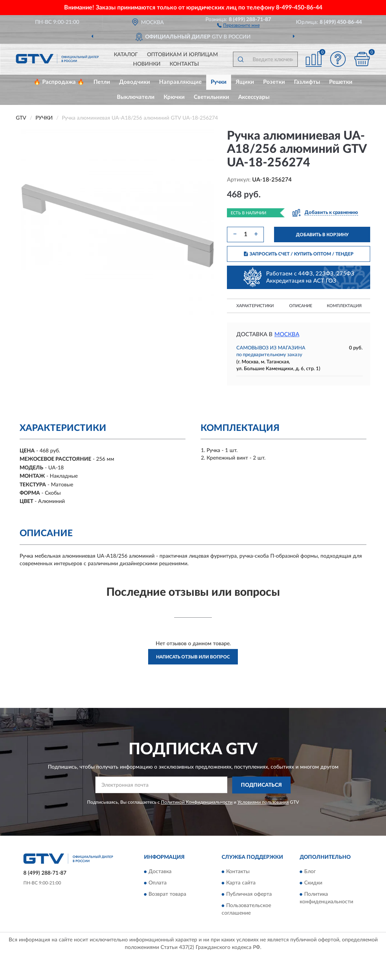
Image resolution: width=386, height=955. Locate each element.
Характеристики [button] (255, 306)
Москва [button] (286, 334)
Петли (101, 82)
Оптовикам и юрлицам (182, 54)
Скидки (313, 883)
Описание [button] (300, 306)
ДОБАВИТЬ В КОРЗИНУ (322, 234)
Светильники (211, 97)
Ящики (245, 82)
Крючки (174, 97)
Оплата (158, 883)
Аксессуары (254, 97)
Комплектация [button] (344, 306)
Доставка (160, 872)
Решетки (340, 82)
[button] (238, 25)
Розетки (274, 82)
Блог (310, 872)
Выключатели (136, 97)
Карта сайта (241, 883)
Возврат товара (167, 894)
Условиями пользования (263, 802)
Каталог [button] (126, 54)
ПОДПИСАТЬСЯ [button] (261, 785)
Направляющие (180, 82)
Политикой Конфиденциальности (197, 802)
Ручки (219, 82)
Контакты (184, 64)
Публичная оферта (249, 894)
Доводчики (134, 82)
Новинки (147, 64)
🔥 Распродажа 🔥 (59, 82)
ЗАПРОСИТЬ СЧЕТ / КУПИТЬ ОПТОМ (299, 254)
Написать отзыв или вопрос (193, 657)
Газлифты (307, 82)
